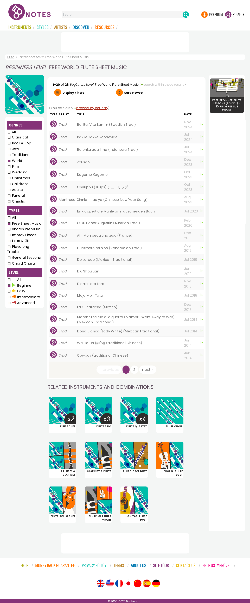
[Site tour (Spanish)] (147, 583)
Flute (10, 57)
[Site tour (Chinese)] (137, 583)
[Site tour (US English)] (110, 583)
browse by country (92, 108)
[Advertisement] (125, 41)
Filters (73, 93)
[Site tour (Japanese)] (128, 583)
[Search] (186, 14)
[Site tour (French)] (119, 583)
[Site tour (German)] (156, 583)
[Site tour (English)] (100, 583)
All (14, 132)
